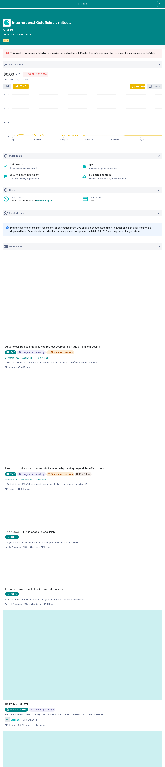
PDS (125, 678)
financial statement (149, 700)
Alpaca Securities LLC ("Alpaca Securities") (29, 635)
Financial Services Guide (67, 619)
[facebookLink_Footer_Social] (5, 563)
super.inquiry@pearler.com (48, 736)
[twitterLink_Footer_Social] (17, 563)
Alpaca (6, 639)
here (25, 666)
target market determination (40, 731)
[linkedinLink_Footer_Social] (23, 563)
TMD (5, 682)
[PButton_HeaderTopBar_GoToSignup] (145, 4)
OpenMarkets (146, 635)
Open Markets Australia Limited (131, 631)
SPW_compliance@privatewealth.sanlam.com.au (26, 740)
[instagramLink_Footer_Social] (11, 563)
